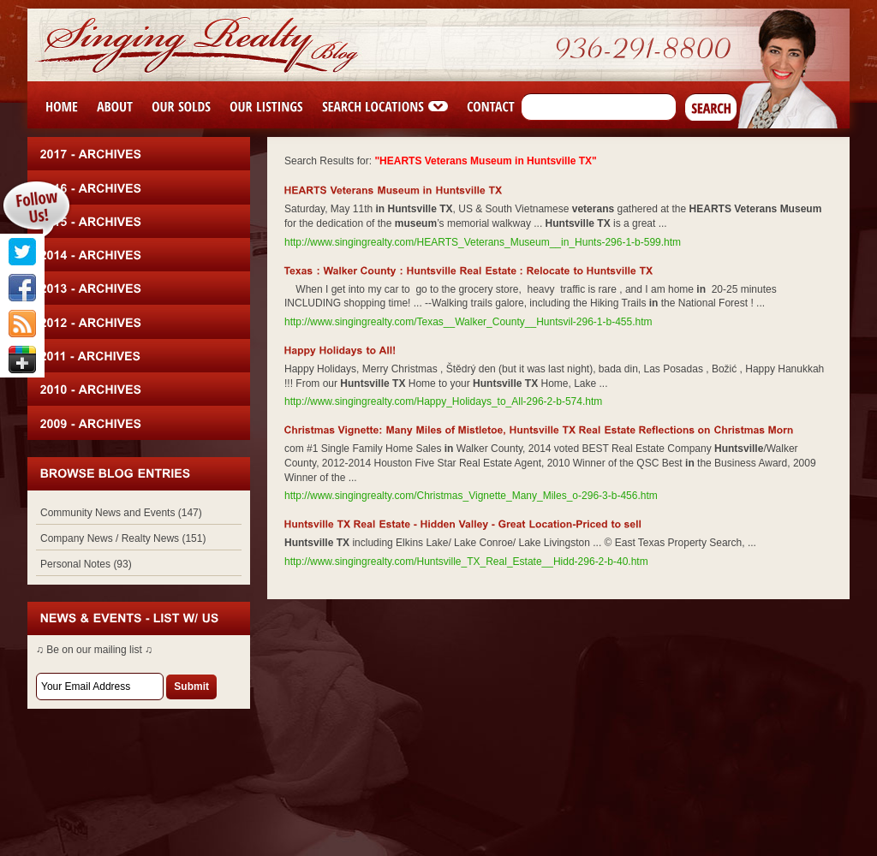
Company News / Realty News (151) (123, 538)
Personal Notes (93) (86, 564)
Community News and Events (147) (121, 513)
